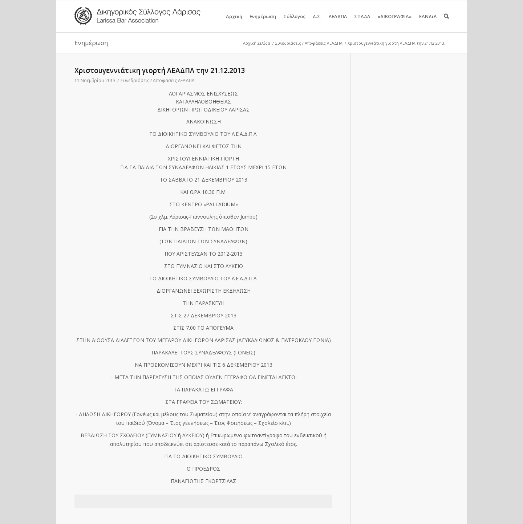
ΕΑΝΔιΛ (427, 22)
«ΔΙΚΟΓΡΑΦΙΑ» (394, 22)
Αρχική (234, 22)
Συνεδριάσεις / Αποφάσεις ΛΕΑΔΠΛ (308, 43)
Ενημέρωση (263, 22)
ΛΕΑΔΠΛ (337, 22)
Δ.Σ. (317, 22)
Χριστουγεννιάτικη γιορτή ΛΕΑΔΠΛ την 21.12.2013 (159, 70)
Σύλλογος (294, 22)
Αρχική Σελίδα (256, 43)
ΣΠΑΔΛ (362, 22)
